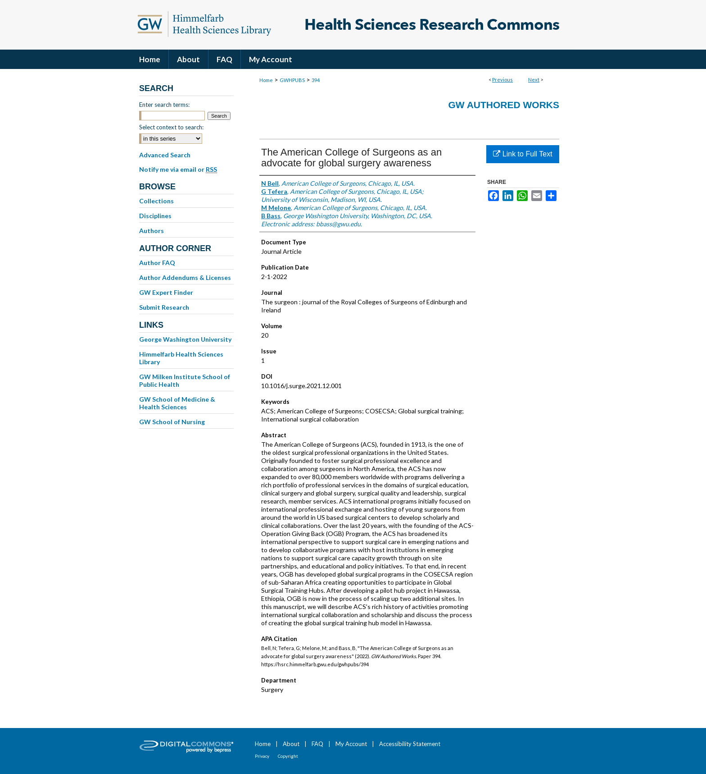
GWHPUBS (292, 80)
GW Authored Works (503, 105)
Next (533, 79)
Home (266, 80)
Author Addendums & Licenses (185, 277)
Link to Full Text (522, 154)
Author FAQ (157, 262)
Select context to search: (171, 127)
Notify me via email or (178, 169)
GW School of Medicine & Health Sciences (177, 403)
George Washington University (185, 339)
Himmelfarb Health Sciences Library (181, 358)
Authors (151, 230)
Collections (156, 201)
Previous (502, 79)
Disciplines (155, 216)
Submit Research (164, 307)
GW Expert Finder (166, 292)
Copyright (288, 756)
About (291, 743)
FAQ (317, 743)
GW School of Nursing (172, 422)
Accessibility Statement (409, 743)
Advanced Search (164, 155)
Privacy (262, 756)
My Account (351, 743)
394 (316, 80)
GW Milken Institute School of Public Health (184, 380)
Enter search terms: (164, 104)
